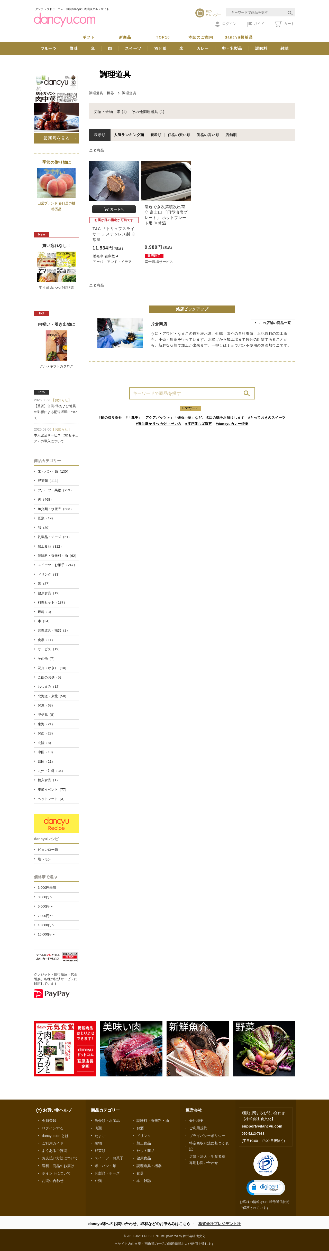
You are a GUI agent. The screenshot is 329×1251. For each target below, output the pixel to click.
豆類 (98, 1181)
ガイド (256, 24)
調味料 (261, 48)
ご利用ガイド (52, 1143)
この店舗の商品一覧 (275, 323)
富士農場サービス (159, 262)
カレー (203, 48)
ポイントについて (56, 1173)
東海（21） (46, 724)
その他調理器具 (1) (148, 111)
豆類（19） (46, 518)
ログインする (52, 1128)
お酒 (140, 1128)
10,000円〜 (46, 925)
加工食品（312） (50, 546)
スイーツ (133, 48)
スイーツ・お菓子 (109, 1158)
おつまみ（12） (49, 687)
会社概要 (196, 1121)
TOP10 (163, 37)
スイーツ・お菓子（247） (57, 565)
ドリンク (143, 1136)
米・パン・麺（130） (54, 471)
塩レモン (44, 859)
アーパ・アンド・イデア (112, 262)
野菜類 (100, 1151)
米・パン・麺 (105, 1166)
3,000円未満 (47, 888)
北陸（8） (45, 743)
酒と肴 (160, 48)
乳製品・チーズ (107, 1173)
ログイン (225, 24)
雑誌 (284, 48)
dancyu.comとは (55, 1136)
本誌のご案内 (200, 37)
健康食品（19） (49, 593)
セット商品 (145, 1151)
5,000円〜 (45, 906)
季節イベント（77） (53, 789)
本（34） (44, 621)
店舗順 (231, 135)
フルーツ (49, 48)
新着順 (156, 135)
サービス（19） (49, 649)
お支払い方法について (60, 1158)
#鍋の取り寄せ (110, 417)
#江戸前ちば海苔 (198, 424)
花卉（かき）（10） (53, 668)
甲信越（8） (47, 715)
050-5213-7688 (253, 1133)
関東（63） (46, 705)
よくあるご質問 (54, 1151)
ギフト (89, 37)
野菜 (74, 48)
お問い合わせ (52, 1181)
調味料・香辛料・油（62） (58, 556)
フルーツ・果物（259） (56, 490)
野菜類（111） (49, 481)
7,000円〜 (45, 916)
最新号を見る (56, 138)
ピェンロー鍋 (48, 850)
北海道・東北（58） (53, 696)
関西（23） (46, 733)
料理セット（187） (52, 602)
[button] (265, 1188)
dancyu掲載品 (239, 37)
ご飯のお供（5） (50, 677)
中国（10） (46, 752)
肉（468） (45, 499)
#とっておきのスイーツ (267, 417)
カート (285, 24)
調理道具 (129, 93)
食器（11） (46, 640)
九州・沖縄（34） (51, 771)
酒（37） (44, 584)
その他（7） (47, 659)
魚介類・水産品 (107, 1121)
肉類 (98, 1128)
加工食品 (143, 1143)
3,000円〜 (45, 897)
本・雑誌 (143, 1181)
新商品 (125, 37)
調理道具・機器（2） (54, 630)
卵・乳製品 (232, 48)
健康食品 (143, 1158)
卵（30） (44, 528)
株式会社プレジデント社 (219, 1223)
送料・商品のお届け (58, 1166)
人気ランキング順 (129, 135)
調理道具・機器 (101, 93)
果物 (98, 1143)
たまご (100, 1136)
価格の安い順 (179, 135)
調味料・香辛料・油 (152, 1121)
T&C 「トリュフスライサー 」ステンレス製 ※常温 (114, 234)
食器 (140, 1173)
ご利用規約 (198, 1128)
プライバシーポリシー (207, 1136)
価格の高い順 (208, 135)
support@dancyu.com (262, 1126)
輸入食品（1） (49, 780)
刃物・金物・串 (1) (110, 111)
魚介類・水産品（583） (56, 509)
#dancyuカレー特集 (232, 424)
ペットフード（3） (52, 799)
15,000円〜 (46, 934)
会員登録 (49, 1121)
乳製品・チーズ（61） (54, 537)
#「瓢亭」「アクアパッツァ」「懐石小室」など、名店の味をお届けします (185, 417)
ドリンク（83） (49, 574)
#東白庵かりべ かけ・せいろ (158, 424)
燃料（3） (45, 612)
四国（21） (46, 761)
